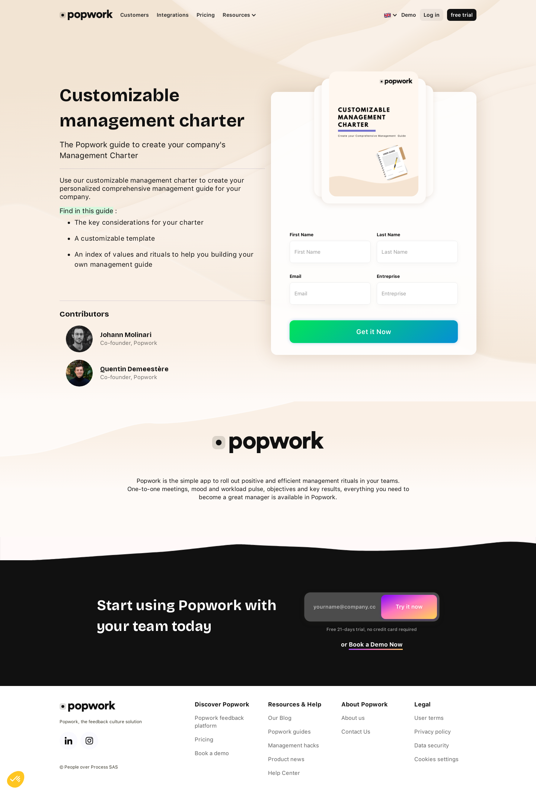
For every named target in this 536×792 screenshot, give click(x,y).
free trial (462, 15)
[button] (235, 15)
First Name (301, 234)
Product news (286, 759)
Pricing (206, 15)
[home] (86, 15)
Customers (134, 15)
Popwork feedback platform (219, 722)
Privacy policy (432, 731)
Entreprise (388, 276)
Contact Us (355, 731)
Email (296, 276)
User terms (429, 718)
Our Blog (279, 718)
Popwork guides (289, 731)
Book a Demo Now (376, 644)
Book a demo (212, 753)
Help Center (284, 773)
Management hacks (293, 745)
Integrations (173, 15)
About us (353, 718)
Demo (408, 15)
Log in (432, 15)
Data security (431, 745)
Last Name (388, 234)
